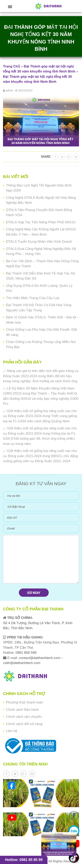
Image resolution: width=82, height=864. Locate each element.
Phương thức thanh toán (24, 702)
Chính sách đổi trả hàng (24, 724)
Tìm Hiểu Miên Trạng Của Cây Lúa (32, 298)
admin (9, 90)
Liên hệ (11, 731)
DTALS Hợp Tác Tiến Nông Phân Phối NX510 (40, 222)
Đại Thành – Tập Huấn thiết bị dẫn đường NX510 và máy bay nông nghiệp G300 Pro (41, 399)
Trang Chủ (11, 66)
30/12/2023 (25, 90)
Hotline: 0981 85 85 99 (24, 860)
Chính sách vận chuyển (24, 717)
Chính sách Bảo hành (22, 710)
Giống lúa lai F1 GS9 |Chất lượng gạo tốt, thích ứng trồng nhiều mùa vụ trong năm (39, 439)
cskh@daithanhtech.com (21, 663)
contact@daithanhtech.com (40, 658)
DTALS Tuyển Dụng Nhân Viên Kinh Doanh (39, 241)
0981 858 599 (25, 653)
